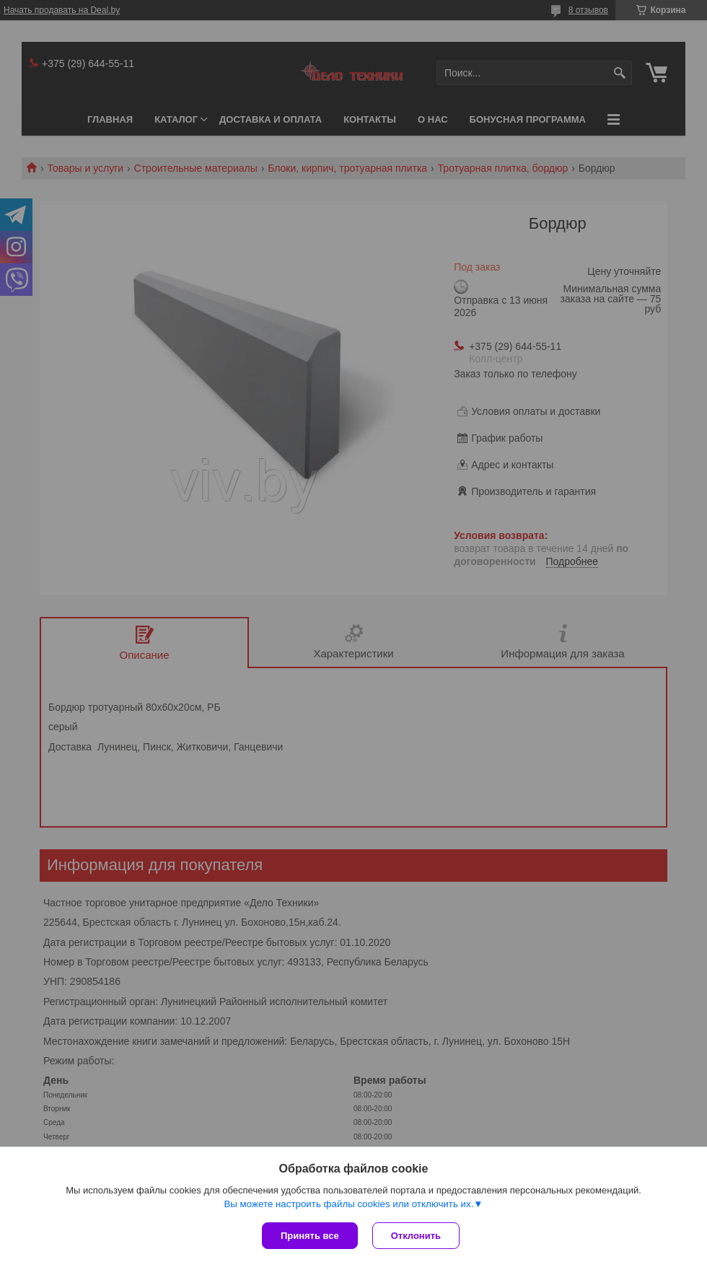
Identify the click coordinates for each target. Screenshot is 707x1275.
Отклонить (416, 1235)
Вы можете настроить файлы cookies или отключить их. (348, 1204)
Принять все (310, 1235)
